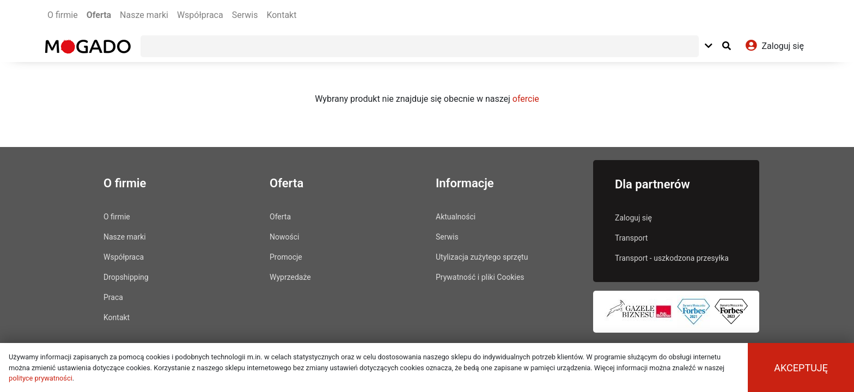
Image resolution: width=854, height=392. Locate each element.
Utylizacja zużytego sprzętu (482, 257)
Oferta (99, 15)
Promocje (286, 257)
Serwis (245, 15)
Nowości (284, 236)
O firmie (62, 15)
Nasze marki (144, 15)
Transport (631, 238)
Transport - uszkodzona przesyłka (672, 258)
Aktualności (455, 216)
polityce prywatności (40, 378)
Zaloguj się (633, 217)
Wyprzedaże (290, 277)
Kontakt (281, 15)
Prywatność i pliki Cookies (480, 277)
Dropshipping (126, 277)
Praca (113, 297)
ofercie (526, 99)
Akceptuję (801, 367)
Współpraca (200, 15)
